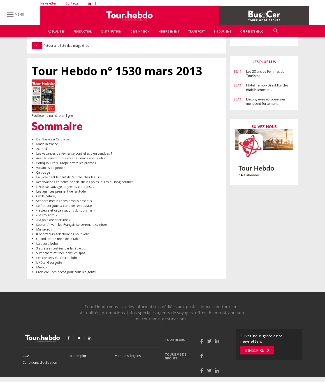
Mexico (41, 267)
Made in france (47, 144)
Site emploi (77, 355)
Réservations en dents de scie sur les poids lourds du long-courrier (84, 182)
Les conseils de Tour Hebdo (56, 258)
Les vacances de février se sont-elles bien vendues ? (74, 153)
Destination (140, 31)
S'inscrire (254, 350)
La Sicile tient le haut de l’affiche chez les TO (68, 177)
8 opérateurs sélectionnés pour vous (63, 234)
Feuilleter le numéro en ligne (52, 115)
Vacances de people (50, 167)
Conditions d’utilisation (40, 362)
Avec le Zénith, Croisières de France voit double (70, 158)
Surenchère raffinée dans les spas (60, 253)
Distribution (111, 31)
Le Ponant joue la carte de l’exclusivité (64, 205)
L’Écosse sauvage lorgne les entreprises (65, 186)
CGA (26, 355)
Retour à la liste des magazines (60, 45)
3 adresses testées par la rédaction (61, 248)
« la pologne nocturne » (53, 220)
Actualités (56, 31)
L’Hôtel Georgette (49, 262)
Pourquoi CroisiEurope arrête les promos (66, 163)
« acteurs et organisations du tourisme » (65, 210)
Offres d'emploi (252, 31)
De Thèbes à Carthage (52, 139)
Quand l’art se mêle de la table (58, 239)
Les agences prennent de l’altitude (61, 191)
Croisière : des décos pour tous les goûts (66, 272)
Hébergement (169, 31)
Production (83, 31)
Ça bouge (43, 172)
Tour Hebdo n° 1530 (117, 71)
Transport (196, 31)
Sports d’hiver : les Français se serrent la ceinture (71, 224)
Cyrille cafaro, (46, 196)
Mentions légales (127, 355)
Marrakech (44, 229)
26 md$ (41, 149)
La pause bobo (47, 243)
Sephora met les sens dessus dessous (64, 201)
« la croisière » (46, 215)
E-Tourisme (222, 31)
